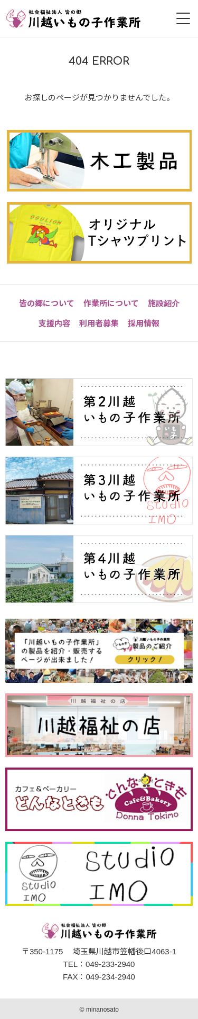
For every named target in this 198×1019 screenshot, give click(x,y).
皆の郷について (46, 302)
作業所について (111, 302)
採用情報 (143, 322)
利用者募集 (99, 322)
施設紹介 (164, 302)
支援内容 (54, 322)
